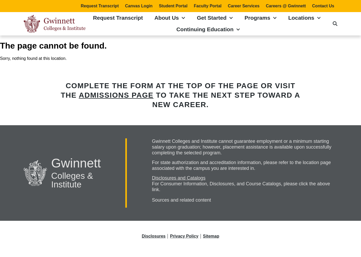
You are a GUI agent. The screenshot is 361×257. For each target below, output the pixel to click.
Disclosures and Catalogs (179, 178)
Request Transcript (100, 6)
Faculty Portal (208, 6)
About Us (169, 18)
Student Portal (173, 6)
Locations (304, 18)
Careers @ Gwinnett (286, 6)
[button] (335, 23)
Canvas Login (139, 6)
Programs (261, 18)
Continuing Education (208, 29)
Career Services (244, 6)
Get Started (215, 18)
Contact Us (323, 6)
